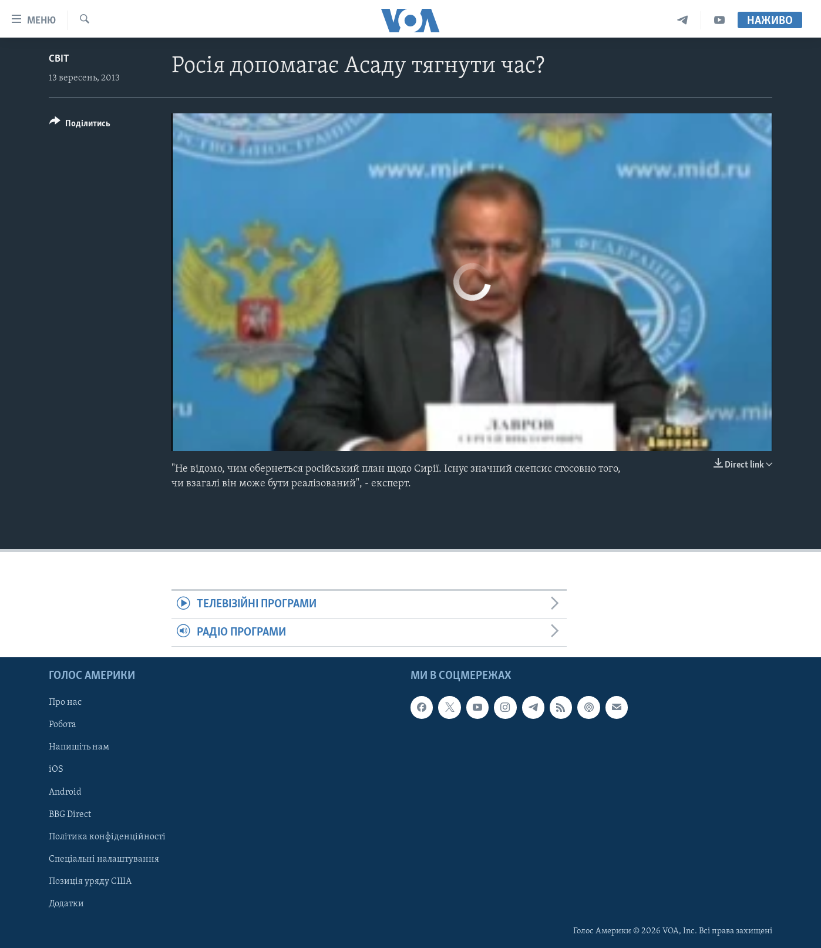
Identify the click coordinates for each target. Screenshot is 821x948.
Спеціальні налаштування (104, 859)
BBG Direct (70, 814)
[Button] (79, 125)
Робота (62, 725)
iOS (56, 769)
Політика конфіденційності (107, 837)
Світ (59, 59)
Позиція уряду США (90, 881)
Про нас (65, 702)
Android (65, 792)
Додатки (66, 904)
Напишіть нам (79, 747)
